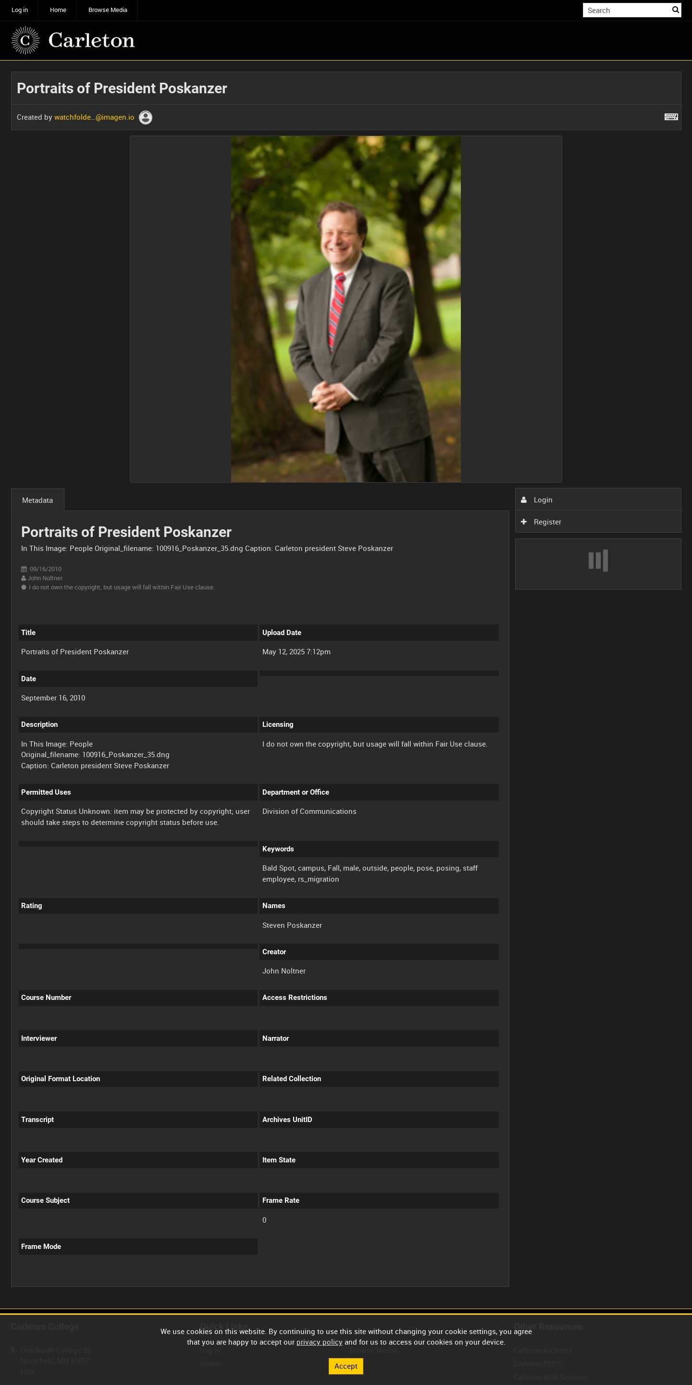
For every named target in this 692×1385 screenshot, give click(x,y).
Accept (346, 1366)
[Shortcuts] (671, 115)
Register (541, 521)
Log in (20, 10)
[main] (346, 685)
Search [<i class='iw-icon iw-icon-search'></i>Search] (675, 9)
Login (537, 499)
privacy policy (320, 1342)
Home (58, 10)
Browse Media (107, 10)
